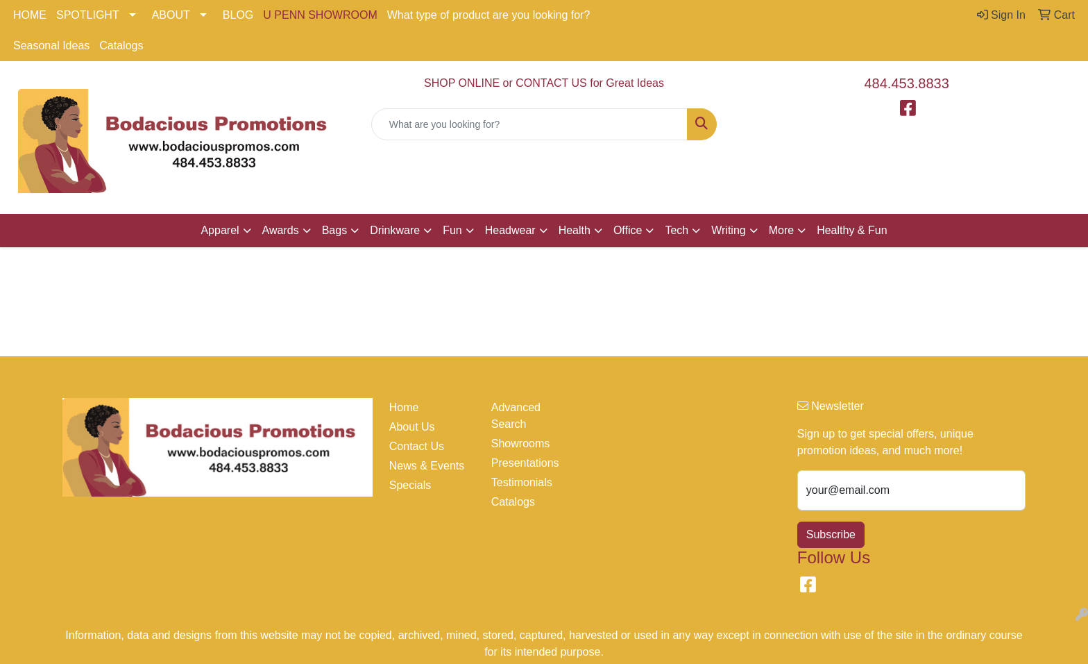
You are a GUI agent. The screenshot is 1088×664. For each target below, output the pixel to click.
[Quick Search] (529, 124)
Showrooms (520, 443)
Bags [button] (334, 230)
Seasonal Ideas (51, 45)
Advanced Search (516, 415)
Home (404, 407)
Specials (410, 485)
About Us (412, 427)
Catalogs (121, 45)
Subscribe (831, 534)
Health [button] (574, 230)
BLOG (238, 15)
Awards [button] (280, 230)
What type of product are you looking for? (488, 15)
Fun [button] (452, 230)
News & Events (426, 466)
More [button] (781, 230)
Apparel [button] (220, 230)
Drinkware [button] (395, 230)
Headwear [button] (510, 230)
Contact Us (416, 446)
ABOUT (171, 15)
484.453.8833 (907, 83)
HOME (29, 15)
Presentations (525, 463)
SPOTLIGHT (87, 15)
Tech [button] (676, 230)
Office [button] (628, 230)
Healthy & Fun (852, 230)
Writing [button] (728, 230)
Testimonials (521, 482)
